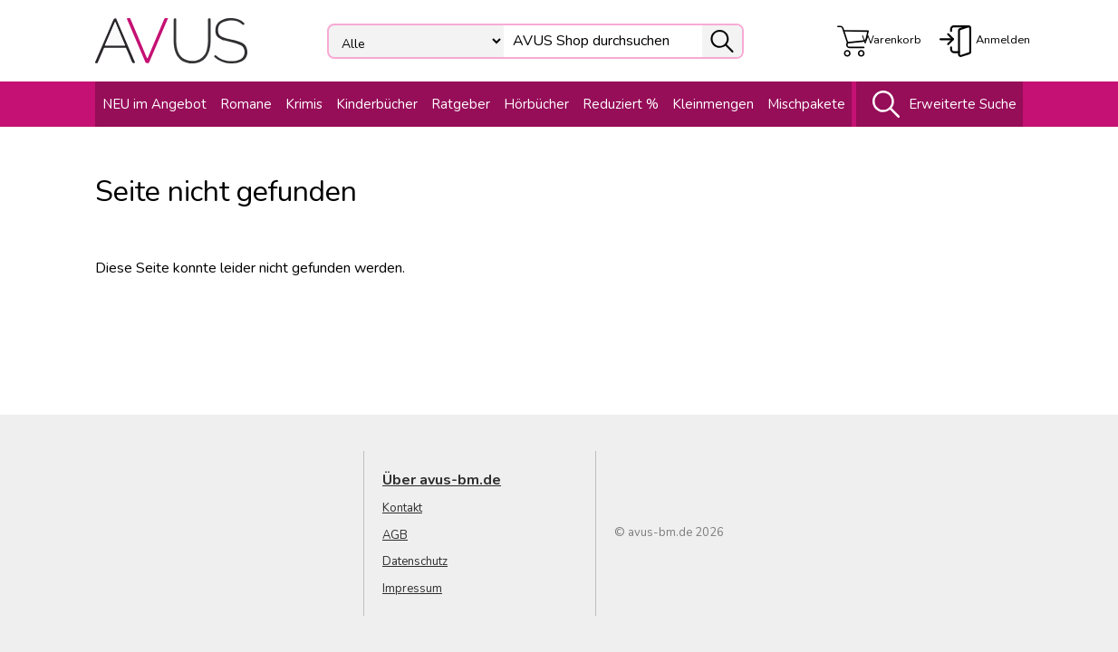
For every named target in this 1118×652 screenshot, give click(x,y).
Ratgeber (460, 104)
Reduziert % (621, 104)
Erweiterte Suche (940, 104)
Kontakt (402, 508)
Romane (246, 104)
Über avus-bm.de (441, 480)
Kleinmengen (713, 104)
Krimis (304, 104)
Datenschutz (415, 561)
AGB (395, 535)
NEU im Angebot (154, 104)
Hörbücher (536, 104)
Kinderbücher (377, 104)
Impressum (412, 588)
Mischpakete (806, 104)
